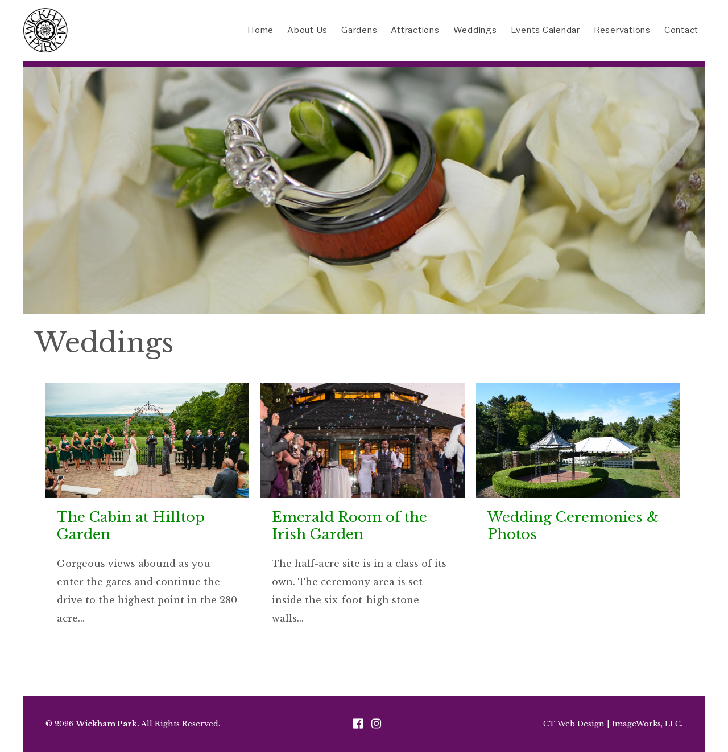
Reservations (622, 30)
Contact (681, 30)
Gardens (359, 30)
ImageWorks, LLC (646, 724)
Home (260, 30)
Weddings (475, 30)
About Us (307, 30)
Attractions (415, 30)
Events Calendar (545, 30)
